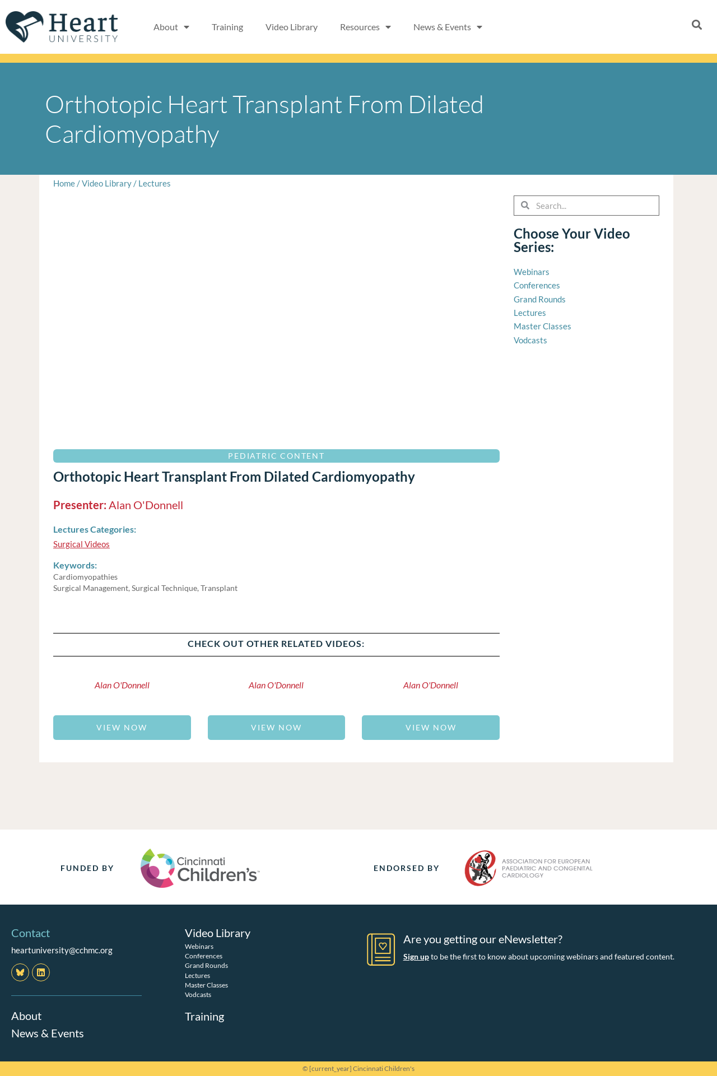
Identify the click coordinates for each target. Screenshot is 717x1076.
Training (227, 26)
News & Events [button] (447, 27)
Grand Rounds (206, 965)
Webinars (199, 946)
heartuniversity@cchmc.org (62, 950)
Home (64, 183)
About (26, 1015)
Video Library (292, 26)
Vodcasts (198, 994)
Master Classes (206, 984)
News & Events (47, 1032)
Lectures (154, 183)
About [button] (171, 27)
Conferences (203, 956)
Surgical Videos (81, 544)
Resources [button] (365, 27)
